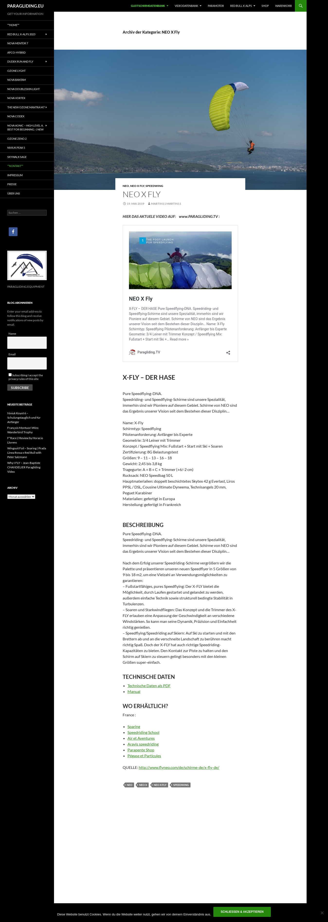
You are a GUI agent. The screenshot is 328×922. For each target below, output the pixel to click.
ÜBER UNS (13, 193)
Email (12, 354)
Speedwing (154, 186)
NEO (126, 186)
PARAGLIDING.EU (25, 6)
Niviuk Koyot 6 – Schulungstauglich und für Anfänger (24, 417)
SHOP (265, 5)
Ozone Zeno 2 (17, 138)
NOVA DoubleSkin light (23, 89)
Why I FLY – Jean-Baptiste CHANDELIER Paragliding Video (23, 467)
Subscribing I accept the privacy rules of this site (26, 377)
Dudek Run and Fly (20, 61)
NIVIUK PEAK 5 (16, 147)
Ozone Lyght (16, 70)
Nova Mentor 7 (17, 43)
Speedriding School (143, 732)
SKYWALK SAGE (17, 156)
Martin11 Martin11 (166, 203)
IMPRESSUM (15, 175)
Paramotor (216, 5)
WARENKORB (283, 5)
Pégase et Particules (144, 755)
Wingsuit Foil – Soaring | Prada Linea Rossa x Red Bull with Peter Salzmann (26, 452)
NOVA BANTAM (16, 79)
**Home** (13, 25)
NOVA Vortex (16, 98)
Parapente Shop (141, 749)
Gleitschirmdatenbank (148, 5)
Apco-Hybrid (16, 52)
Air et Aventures (141, 738)
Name (12, 333)
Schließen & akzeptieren (242, 911)
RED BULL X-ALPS (241, 5)
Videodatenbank (186, 5)
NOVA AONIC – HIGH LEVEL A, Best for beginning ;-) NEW (25, 127)
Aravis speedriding (143, 744)
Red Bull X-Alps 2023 (21, 34)
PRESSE (12, 184)
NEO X (143, 784)
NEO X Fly (137, 186)
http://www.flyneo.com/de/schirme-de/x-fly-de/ (179, 767)
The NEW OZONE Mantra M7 (26, 107)
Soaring (134, 726)
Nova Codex (15, 116)
